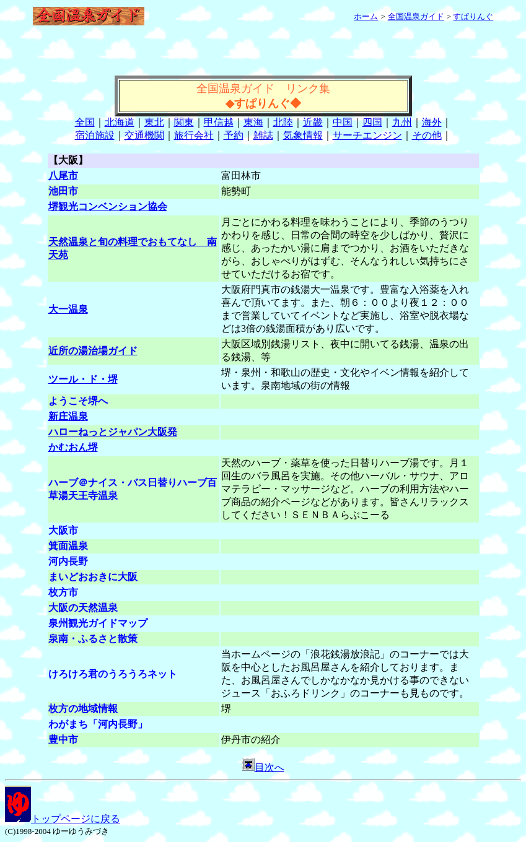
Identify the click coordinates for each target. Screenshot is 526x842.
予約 (233, 135)
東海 (253, 122)
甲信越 (219, 122)
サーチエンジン (367, 135)
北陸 (283, 122)
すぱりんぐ (473, 16)
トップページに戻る (62, 819)
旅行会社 (194, 135)
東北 (154, 122)
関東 (184, 122)
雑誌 (263, 135)
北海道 (119, 122)
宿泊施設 (95, 135)
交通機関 (144, 135)
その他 (427, 135)
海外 (432, 122)
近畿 (313, 122)
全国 (85, 122)
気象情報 (303, 135)
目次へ (263, 767)
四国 (372, 122)
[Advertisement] (263, 57)
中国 (343, 122)
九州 (402, 122)
